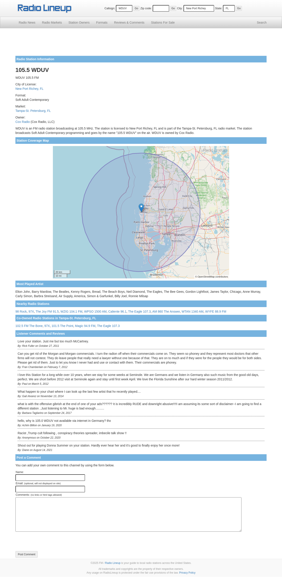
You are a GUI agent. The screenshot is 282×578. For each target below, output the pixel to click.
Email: (38, 483)
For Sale (163, 22)
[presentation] (48, 541)
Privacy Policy (187, 572)
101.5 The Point (62, 326)
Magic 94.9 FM (85, 326)
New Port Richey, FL (29, 88)
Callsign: (109, 8)
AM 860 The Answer (166, 311)
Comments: (39, 494)
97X (31, 311)
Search (262, 22)
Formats (101, 22)
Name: (20, 472)
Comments (129, 22)
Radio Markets (52, 22)
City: (180, 8)
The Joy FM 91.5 (47, 311)
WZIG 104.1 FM (71, 311)
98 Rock (21, 311)
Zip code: (146, 8)
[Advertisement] (141, 44)
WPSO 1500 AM (95, 311)
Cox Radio (22, 122)
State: (218, 8)
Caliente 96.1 (117, 311)
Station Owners (79, 22)
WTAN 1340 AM (192, 311)
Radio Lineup (113, 563)
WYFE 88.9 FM (215, 311)
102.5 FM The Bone (29, 326)
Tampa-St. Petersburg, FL (33, 111)
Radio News (27, 22)
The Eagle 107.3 (139, 311)
